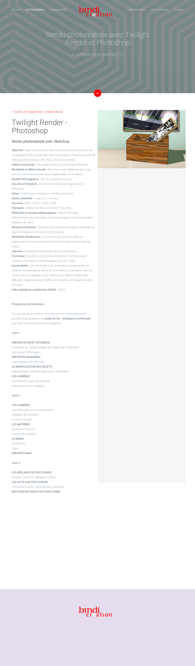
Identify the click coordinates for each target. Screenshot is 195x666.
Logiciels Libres (136, 9)
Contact (178, 9)
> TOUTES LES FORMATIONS (27, 112)
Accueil (16, 9)
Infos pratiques (160, 9)
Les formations (35, 9)
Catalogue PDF (57, 9)
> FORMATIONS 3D (53, 112)
